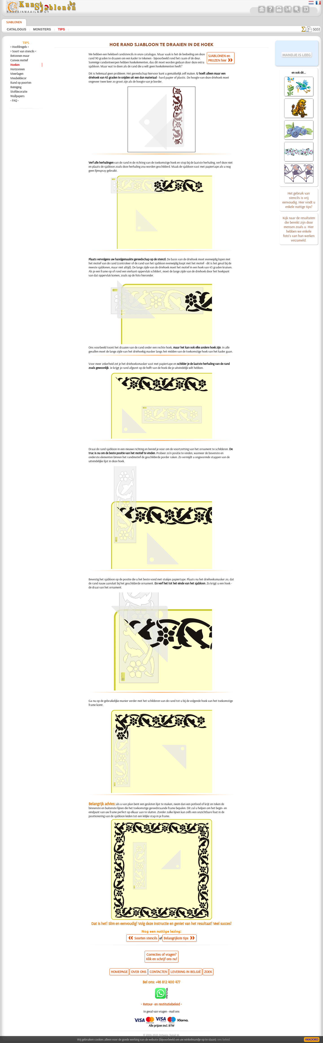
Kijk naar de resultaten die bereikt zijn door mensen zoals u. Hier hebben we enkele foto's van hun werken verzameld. (299, 229)
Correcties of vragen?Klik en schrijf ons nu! (161, 956)
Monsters (42, 29)
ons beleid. (223, 1039)
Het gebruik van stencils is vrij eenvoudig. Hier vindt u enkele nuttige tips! (298, 200)
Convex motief (19, 60)
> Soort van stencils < (23, 51)
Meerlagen (16, 74)
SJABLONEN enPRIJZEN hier (220, 57)
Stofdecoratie (18, 92)
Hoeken (15, 65)
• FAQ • (14, 100)
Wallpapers (17, 96)
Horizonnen (17, 69)
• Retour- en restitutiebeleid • (161, 1004)
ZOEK (208, 971)
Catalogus (16, 29)
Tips (61, 29)
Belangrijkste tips (179, 938)
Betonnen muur (19, 56)
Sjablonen (14, 22)
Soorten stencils (142, 938)
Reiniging (15, 87)
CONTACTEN (158, 971)
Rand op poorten (20, 83)
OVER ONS (138, 971)
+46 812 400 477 (168, 981)
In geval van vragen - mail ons (161, 1011)
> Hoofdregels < (19, 47)
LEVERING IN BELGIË (185, 971)
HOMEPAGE (119, 971)
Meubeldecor (18, 78)
